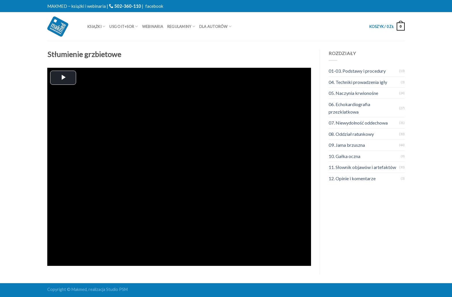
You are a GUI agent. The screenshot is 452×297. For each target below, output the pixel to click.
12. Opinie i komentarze (352, 178)
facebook (154, 6)
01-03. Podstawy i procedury (357, 71)
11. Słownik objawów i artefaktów (362, 167)
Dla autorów (215, 26)
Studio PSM (117, 289)
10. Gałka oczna (344, 156)
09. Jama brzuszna (347, 145)
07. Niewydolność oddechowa (358, 122)
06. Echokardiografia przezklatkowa (349, 107)
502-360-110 (125, 6)
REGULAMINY (181, 26)
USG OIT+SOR (123, 26)
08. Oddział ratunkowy (351, 134)
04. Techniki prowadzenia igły (358, 82)
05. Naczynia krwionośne (353, 93)
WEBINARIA (152, 26)
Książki (96, 26)
